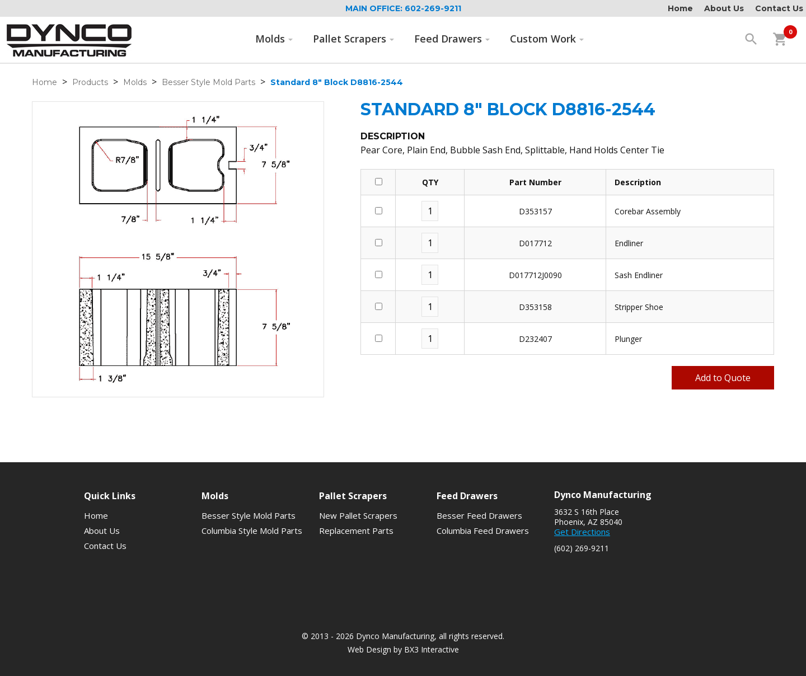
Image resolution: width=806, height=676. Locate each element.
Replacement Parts (356, 530)
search (751, 39)
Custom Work (547, 38)
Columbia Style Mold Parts (252, 530)
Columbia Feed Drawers (483, 530)
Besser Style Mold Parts (208, 82)
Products (90, 82)
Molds (274, 38)
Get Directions (582, 531)
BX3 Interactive (431, 649)
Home (680, 8)
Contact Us (779, 8)
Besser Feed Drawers (479, 515)
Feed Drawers (452, 38)
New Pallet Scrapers (358, 515)
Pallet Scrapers (354, 38)
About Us (724, 8)
